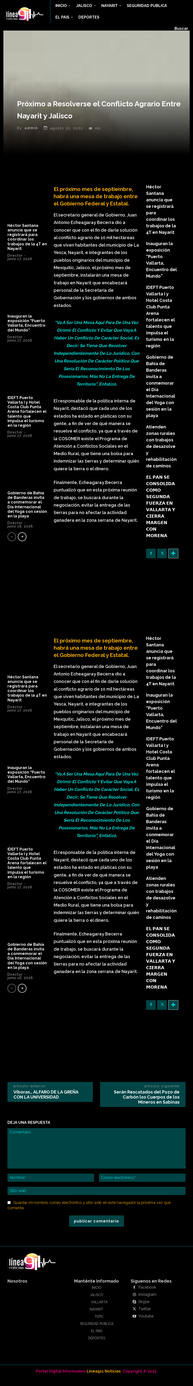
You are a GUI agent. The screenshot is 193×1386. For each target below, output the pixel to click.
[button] (181, 29)
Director (15, 263)
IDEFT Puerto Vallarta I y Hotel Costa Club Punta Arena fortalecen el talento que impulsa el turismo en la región (26, 419)
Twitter (143, 1317)
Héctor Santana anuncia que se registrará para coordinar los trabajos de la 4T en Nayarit (27, 245)
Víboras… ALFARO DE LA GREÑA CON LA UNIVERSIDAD (45, 1102)
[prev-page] (11, 544)
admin (31, 136)
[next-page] (22, 544)
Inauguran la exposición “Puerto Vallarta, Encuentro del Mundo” (26, 331)
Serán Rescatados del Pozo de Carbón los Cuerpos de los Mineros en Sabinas (147, 1105)
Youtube (144, 1324)
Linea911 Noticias (104, 1379)
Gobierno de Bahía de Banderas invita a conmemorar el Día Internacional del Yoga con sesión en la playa (27, 512)
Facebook (146, 1295)
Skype (143, 1309)
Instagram (146, 1302)
